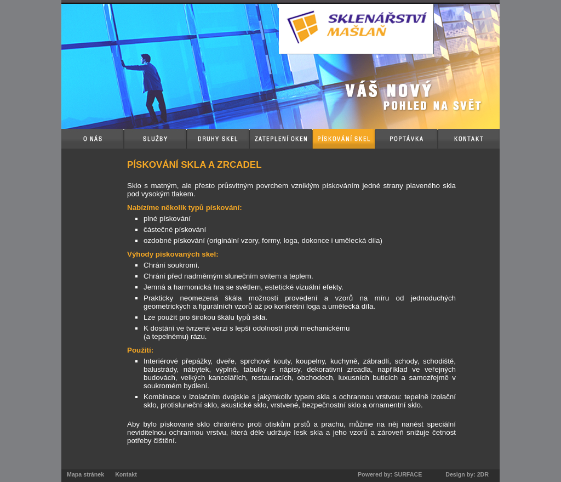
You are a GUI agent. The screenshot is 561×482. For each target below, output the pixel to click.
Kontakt (126, 474)
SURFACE (408, 474)
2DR (483, 474)
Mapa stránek (85, 474)
